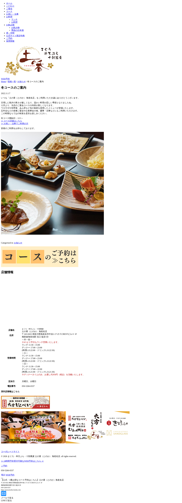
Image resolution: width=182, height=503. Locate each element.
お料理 (9, 17)
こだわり (10, 6)
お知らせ (18, 243)
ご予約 (9, 38)
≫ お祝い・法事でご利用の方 (14, 123)
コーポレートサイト (10, 451)
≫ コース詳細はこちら (11, 121)
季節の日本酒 (17, 30)
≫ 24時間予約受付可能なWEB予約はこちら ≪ (22, 461)
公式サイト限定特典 (15, 36)
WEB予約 (5, 79)
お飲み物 (10, 25)
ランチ (14, 19)
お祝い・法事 (12, 14)
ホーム (9, 3)
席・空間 (10, 33)
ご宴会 (9, 9)
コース (9, 11)
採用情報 (10, 41)
